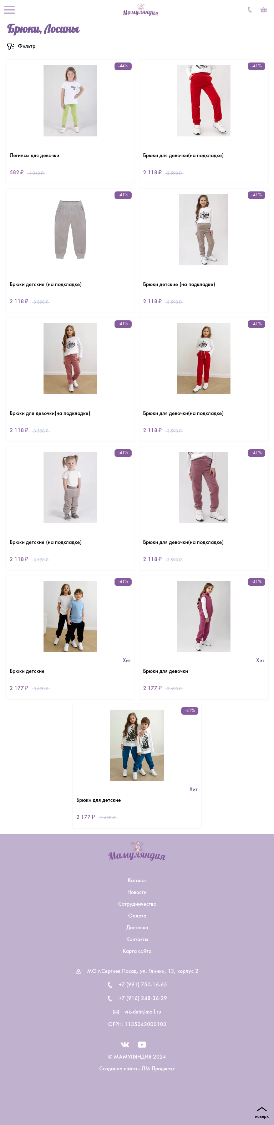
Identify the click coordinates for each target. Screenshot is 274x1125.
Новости (137, 892)
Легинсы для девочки (34, 156)
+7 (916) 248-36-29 (143, 998)
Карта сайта (137, 951)
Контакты (137, 939)
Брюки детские (27, 671)
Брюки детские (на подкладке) (46, 285)
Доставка (137, 928)
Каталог (137, 881)
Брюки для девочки (165, 671)
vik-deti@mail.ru (143, 1012)
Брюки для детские (98, 800)
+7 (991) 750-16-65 (143, 985)
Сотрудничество (137, 904)
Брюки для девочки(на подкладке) (183, 156)
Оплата (137, 916)
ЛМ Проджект (158, 1069)
